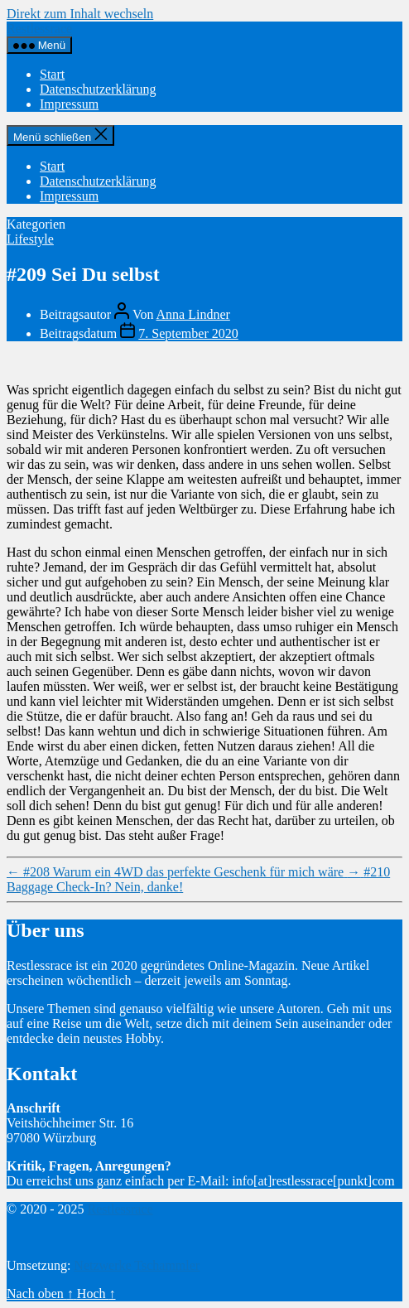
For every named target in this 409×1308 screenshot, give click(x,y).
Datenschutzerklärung (98, 89)
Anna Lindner (193, 314)
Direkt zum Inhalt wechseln (80, 14)
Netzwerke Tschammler (137, 1265)
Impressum (69, 104)
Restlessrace (39, 29)
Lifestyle (30, 239)
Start (52, 74)
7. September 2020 (188, 333)
